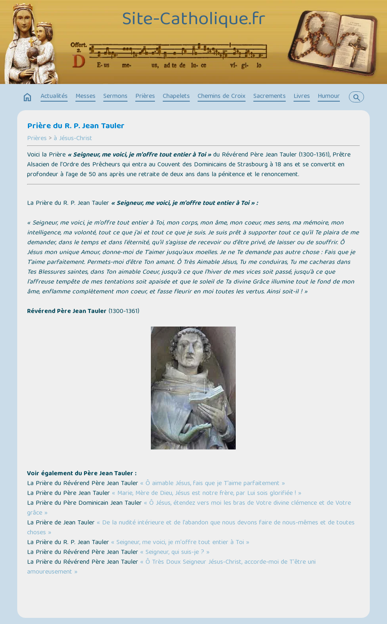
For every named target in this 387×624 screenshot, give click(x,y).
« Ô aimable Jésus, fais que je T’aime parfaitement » (212, 484)
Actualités (54, 96)
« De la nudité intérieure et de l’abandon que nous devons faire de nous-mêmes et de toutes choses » (191, 528)
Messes (85, 96)
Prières (145, 96)
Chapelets (176, 96)
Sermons (115, 96)
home (27, 97)
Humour (329, 96)
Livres (302, 96)
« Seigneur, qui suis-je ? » (174, 552)
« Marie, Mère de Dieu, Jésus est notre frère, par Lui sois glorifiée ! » (206, 493)
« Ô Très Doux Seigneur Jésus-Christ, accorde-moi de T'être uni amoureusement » (171, 567)
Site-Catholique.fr (193, 20)
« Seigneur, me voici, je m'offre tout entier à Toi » (180, 543)
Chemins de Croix (222, 96)
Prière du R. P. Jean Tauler (76, 126)
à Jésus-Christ (73, 139)
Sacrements (269, 96)
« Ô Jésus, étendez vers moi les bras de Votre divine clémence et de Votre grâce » (189, 508)
